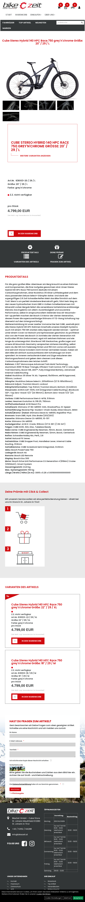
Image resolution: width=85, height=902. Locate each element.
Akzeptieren (78, 898)
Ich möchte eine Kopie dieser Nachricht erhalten (29, 760)
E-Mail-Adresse (16, 741)
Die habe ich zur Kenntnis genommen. (34, 784)
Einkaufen (36, 15)
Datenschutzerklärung (22, 784)
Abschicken (15, 789)
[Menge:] (11, 233)
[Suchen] (82, 23)
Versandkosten (53, 886)
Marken (6, 28)
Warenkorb (21, 15)
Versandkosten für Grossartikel (29, 215)
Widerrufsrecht (53, 889)
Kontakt (14, 881)
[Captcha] (42, 780)
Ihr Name (13, 732)
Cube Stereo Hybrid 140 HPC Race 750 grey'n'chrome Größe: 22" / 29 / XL (36, 606)
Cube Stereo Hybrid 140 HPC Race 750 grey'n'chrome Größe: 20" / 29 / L (42, 42)
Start (9, 15)
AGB (12, 889)
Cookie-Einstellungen (53, 898)
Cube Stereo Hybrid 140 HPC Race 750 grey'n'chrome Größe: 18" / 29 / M (36, 662)
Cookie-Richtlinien (43, 894)
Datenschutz (16, 886)
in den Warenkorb (28, 233)
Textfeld (13, 750)
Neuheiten (40, 23)
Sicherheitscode (16, 765)
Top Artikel (24, 23)
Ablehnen (67, 898)
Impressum (15, 884)
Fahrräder (8, 23)
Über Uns (50, 15)
